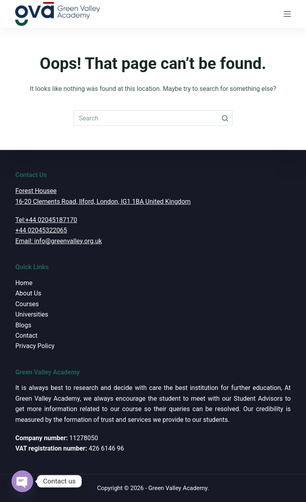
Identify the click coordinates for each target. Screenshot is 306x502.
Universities (31, 314)
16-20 (23, 201)
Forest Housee (36, 191)
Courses (27, 304)
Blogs (23, 325)
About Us (28, 293)
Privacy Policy (35, 346)
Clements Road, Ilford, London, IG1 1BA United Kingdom (111, 201)
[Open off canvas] (287, 14)
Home (23, 283)
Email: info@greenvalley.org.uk (58, 241)
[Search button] (225, 118)
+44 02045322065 (41, 230)
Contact (26, 335)
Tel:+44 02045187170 (46, 220)
